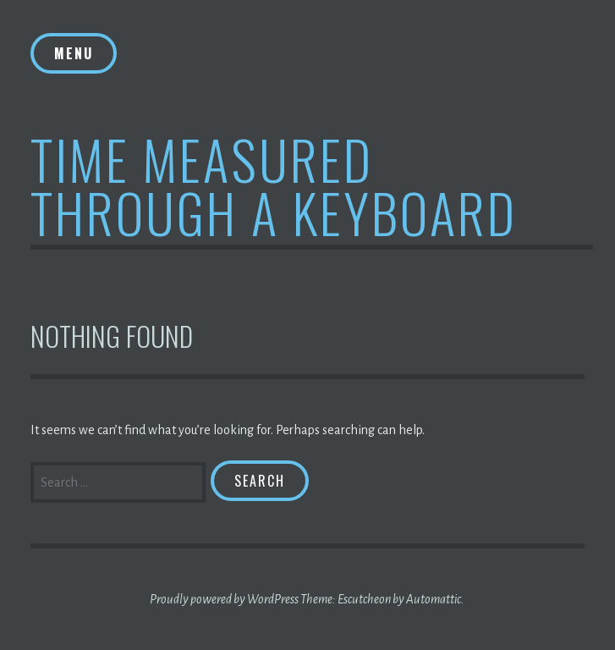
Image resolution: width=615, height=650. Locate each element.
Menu (73, 53)
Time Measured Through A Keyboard (273, 185)
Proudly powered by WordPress (224, 599)
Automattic (433, 599)
